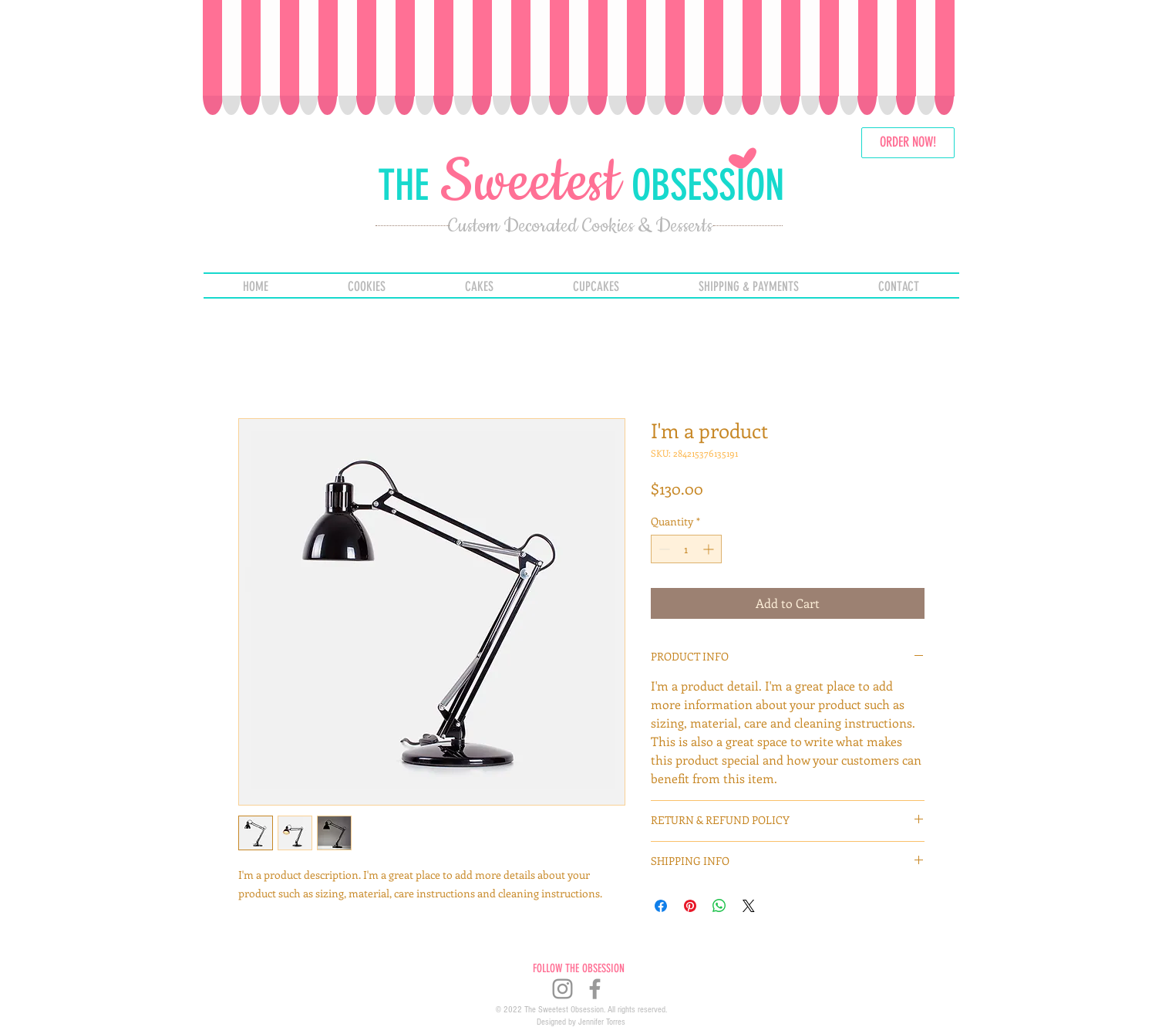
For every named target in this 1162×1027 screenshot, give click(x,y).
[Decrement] (662, 548)
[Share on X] (748, 906)
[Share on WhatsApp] (719, 906)
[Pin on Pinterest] (690, 906)
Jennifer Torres (601, 1022)
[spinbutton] (686, 548)
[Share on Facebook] (661, 906)
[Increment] (709, 548)
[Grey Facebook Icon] (594, 988)
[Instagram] (562, 988)
